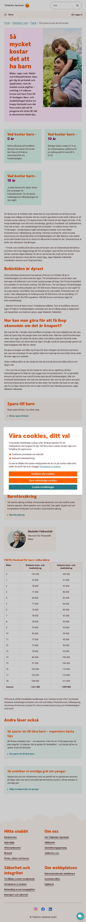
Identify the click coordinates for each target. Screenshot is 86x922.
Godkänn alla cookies (43, 474)
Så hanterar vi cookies (50, 466)
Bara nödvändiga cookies (43, 480)
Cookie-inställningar (43, 487)
